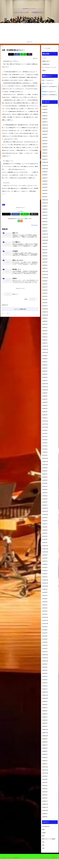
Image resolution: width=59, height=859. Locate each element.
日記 (3, 204)
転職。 (43, 80)
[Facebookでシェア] (17, 54)
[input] (50, 48)
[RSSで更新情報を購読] (21, 221)
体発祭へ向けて (46, 61)
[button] (29, 54)
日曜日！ (44, 70)
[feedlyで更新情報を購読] (19, 221)
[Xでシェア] (11, 54)
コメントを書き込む (20, 309)
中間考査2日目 (45, 64)
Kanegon (49, 80)
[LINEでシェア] (23, 54)
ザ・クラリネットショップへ (49, 67)
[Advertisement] (29, 32)
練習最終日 (44, 86)
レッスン (44, 58)
